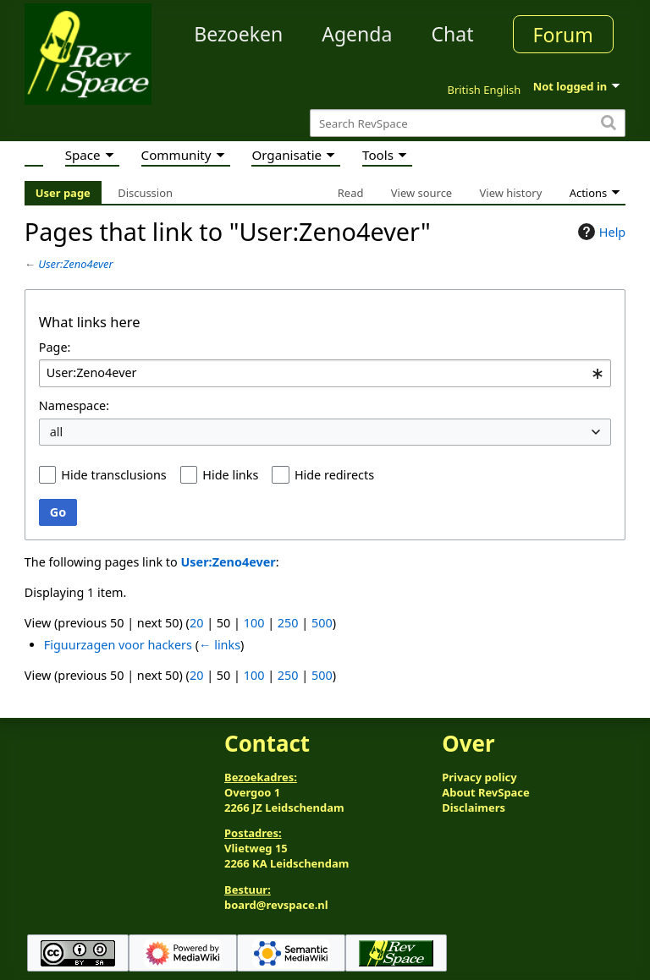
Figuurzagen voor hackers (118, 645)
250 (288, 623)
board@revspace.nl (276, 904)
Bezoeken (238, 33)
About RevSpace (486, 792)
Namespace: (74, 405)
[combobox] (325, 373)
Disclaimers (473, 807)
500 (322, 623)
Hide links (230, 475)
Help (599, 231)
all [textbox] (56, 432)
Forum (563, 34)
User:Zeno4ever (75, 263)
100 (254, 623)
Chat (452, 33)
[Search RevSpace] (467, 123)
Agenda (357, 33)
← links (219, 645)
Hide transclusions (113, 475)
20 (196, 623)
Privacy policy (479, 777)
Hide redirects (334, 475)
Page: (55, 347)
